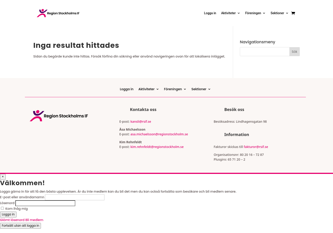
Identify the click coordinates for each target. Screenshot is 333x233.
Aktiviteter (228, 13)
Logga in (210, 13)
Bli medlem (34, 220)
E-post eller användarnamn (22, 197)
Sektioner (277, 13)
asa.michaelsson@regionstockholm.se (159, 134)
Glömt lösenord (12, 220)
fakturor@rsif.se (256, 147)
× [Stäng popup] (3, 177)
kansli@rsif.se (140, 121)
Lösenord (7, 203)
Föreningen (253, 13)
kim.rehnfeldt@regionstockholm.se (157, 147)
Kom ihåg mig (16, 208)
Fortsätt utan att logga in (20, 226)
